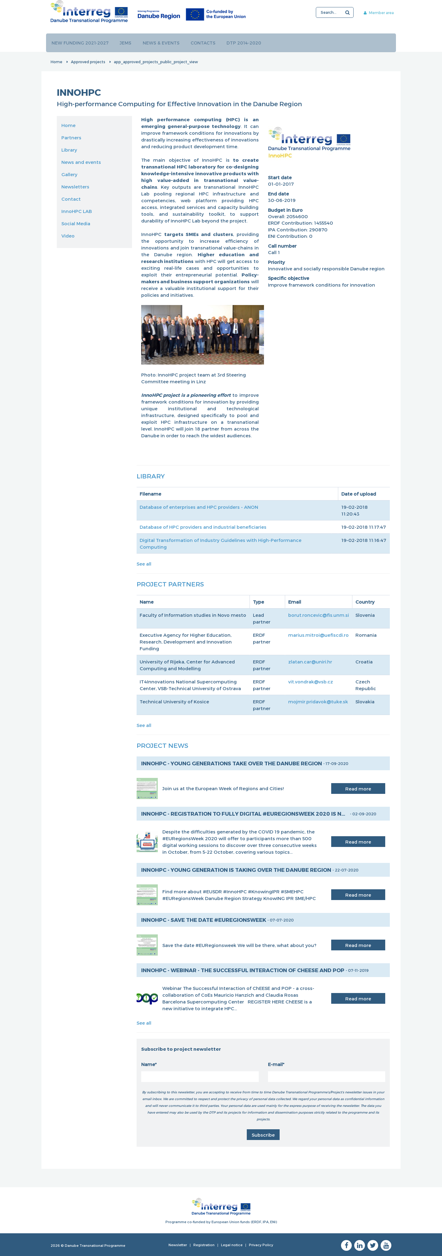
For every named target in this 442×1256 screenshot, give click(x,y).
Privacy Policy (261, 1244)
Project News (162, 745)
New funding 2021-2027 (80, 42)
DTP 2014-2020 (246, 42)
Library (69, 149)
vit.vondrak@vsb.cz (310, 681)
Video (68, 235)
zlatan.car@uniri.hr (310, 661)
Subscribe (263, 1134)
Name (148, 1064)
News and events (81, 161)
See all (144, 563)
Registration (204, 1244)
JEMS (126, 42)
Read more (358, 788)
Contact (71, 198)
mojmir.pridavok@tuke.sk (318, 701)
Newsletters (75, 186)
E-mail (275, 1064)
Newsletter (178, 1244)
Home (56, 61)
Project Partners (170, 583)
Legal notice (231, 1244)
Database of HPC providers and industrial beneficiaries (203, 526)
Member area (374, 12)
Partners (71, 137)
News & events (162, 42)
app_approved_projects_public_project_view (156, 61)
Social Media (75, 223)
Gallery (69, 174)
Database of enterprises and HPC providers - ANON (199, 506)
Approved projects (88, 61)
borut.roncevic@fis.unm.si (318, 614)
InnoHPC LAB (76, 211)
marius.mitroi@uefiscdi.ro (318, 634)
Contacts (204, 42)
